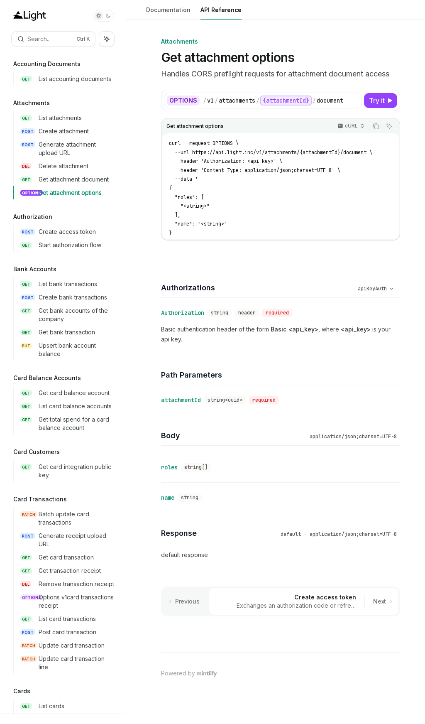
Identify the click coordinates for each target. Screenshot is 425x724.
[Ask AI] (389, 126)
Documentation (168, 13)
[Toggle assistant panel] (106, 39)
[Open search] (53, 39)
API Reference (221, 13)
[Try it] (380, 100)
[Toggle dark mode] (103, 16)
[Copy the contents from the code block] (376, 126)
